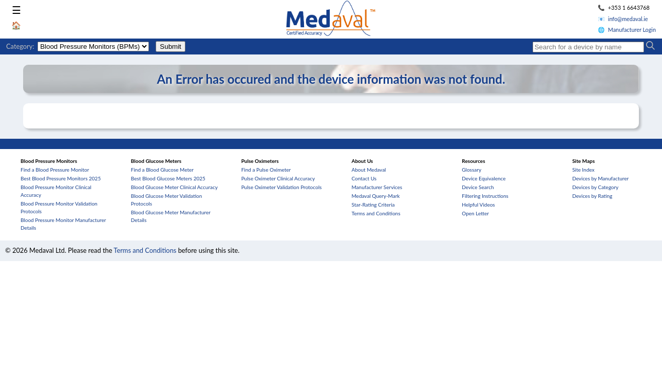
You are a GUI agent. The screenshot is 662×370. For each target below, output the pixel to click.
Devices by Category (595, 187)
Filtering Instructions (485, 196)
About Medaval (368, 169)
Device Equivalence (483, 178)
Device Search (478, 187)
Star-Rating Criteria (372, 204)
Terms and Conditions (375, 213)
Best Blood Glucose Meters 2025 (168, 178)
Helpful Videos (478, 204)
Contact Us (363, 178)
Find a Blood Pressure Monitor (55, 169)
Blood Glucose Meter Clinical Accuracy (174, 187)
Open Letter (475, 213)
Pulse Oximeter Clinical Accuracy (278, 178)
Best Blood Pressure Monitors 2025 (61, 178)
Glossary (471, 169)
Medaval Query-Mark (375, 196)
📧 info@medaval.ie (623, 18)
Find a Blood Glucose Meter (162, 169)
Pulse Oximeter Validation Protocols (281, 187)
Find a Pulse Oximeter (266, 169)
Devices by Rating (592, 196)
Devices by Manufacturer (600, 178)
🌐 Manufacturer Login (627, 29)
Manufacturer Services (376, 187)
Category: (20, 46)
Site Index (583, 169)
